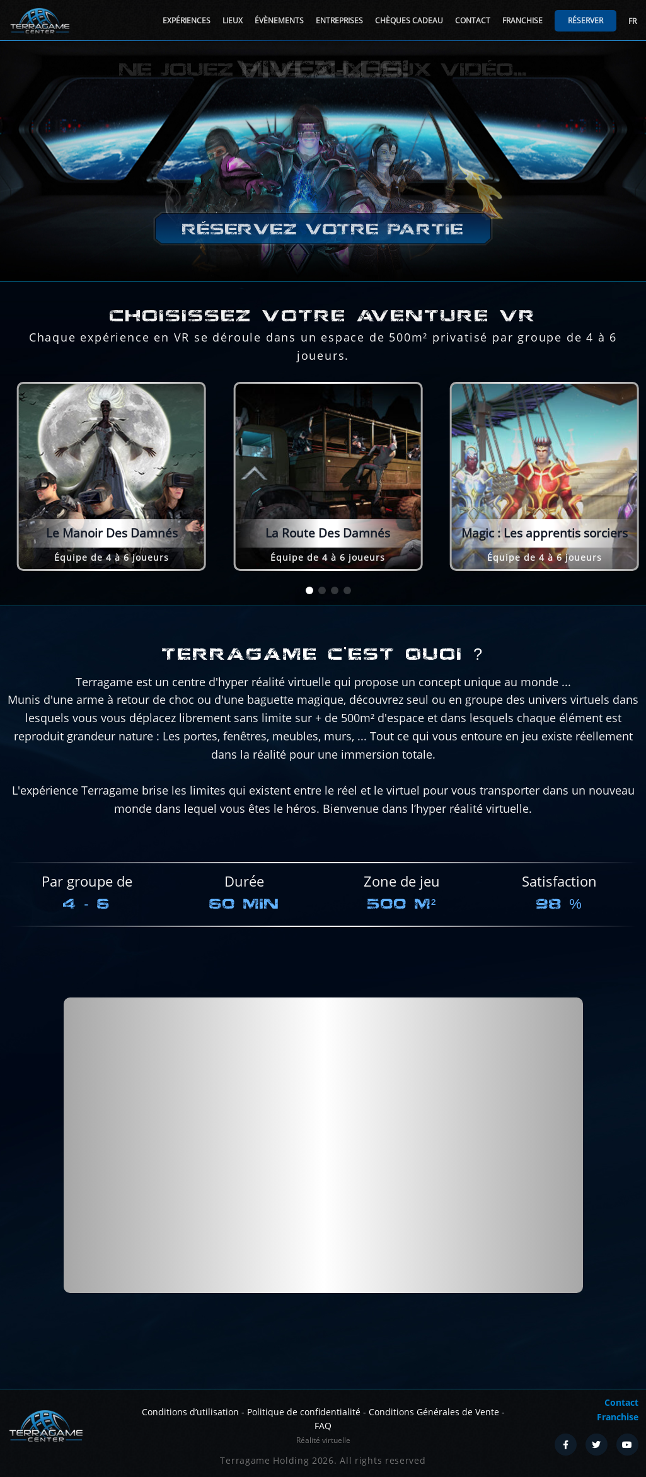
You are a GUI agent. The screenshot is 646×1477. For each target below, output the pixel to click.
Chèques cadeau (409, 20)
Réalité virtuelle (323, 1440)
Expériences (187, 20)
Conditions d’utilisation (190, 1412)
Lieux (232, 20)
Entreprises (339, 20)
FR (632, 21)
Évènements (279, 20)
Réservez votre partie (323, 229)
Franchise (522, 20)
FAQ (323, 1426)
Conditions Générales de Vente (434, 1412)
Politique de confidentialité (303, 1412)
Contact (472, 20)
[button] (309, 590)
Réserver (585, 20)
